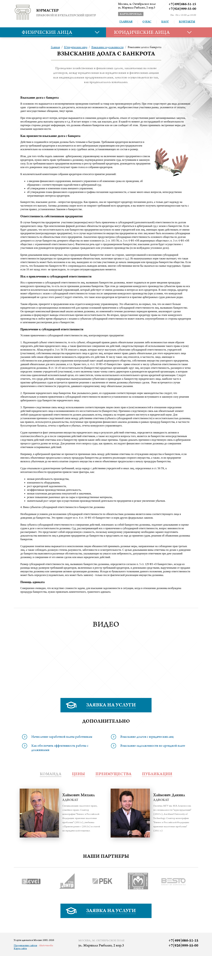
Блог (165, 22)
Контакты (187, 22)
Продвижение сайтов (25, 945)
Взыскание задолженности (107, 47)
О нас (146, 22)
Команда (50, 774)
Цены (78, 774)
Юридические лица (75, 47)
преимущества (113, 774)
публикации (157, 774)
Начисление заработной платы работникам (61, 737)
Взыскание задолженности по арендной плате (152, 746)
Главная (125, 22)
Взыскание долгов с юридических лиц (147, 737)
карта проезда (131, 14)
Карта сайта (20, 948)
